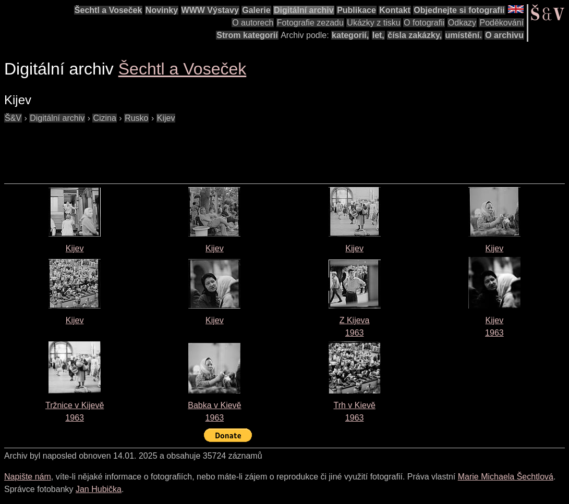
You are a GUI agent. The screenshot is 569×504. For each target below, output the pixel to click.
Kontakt (394, 10)
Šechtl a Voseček (108, 10)
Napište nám (27, 476)
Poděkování (501, 22)
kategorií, (350, 35)
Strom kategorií (246, 35)
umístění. (463, 35)
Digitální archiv (304, 10)
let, (378, 35)
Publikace (356, 10)
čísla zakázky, (415, 35)
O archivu (504, 35)
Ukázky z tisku (373, 22)
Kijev (75, 248)
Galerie (256, 10)
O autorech (252, 22)
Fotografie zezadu (310, 22)
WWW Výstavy (210, 10)
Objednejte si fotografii (459, 10)
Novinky (162, 10)
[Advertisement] (194, 148)
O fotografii (424, 22)
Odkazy (462, 22)
